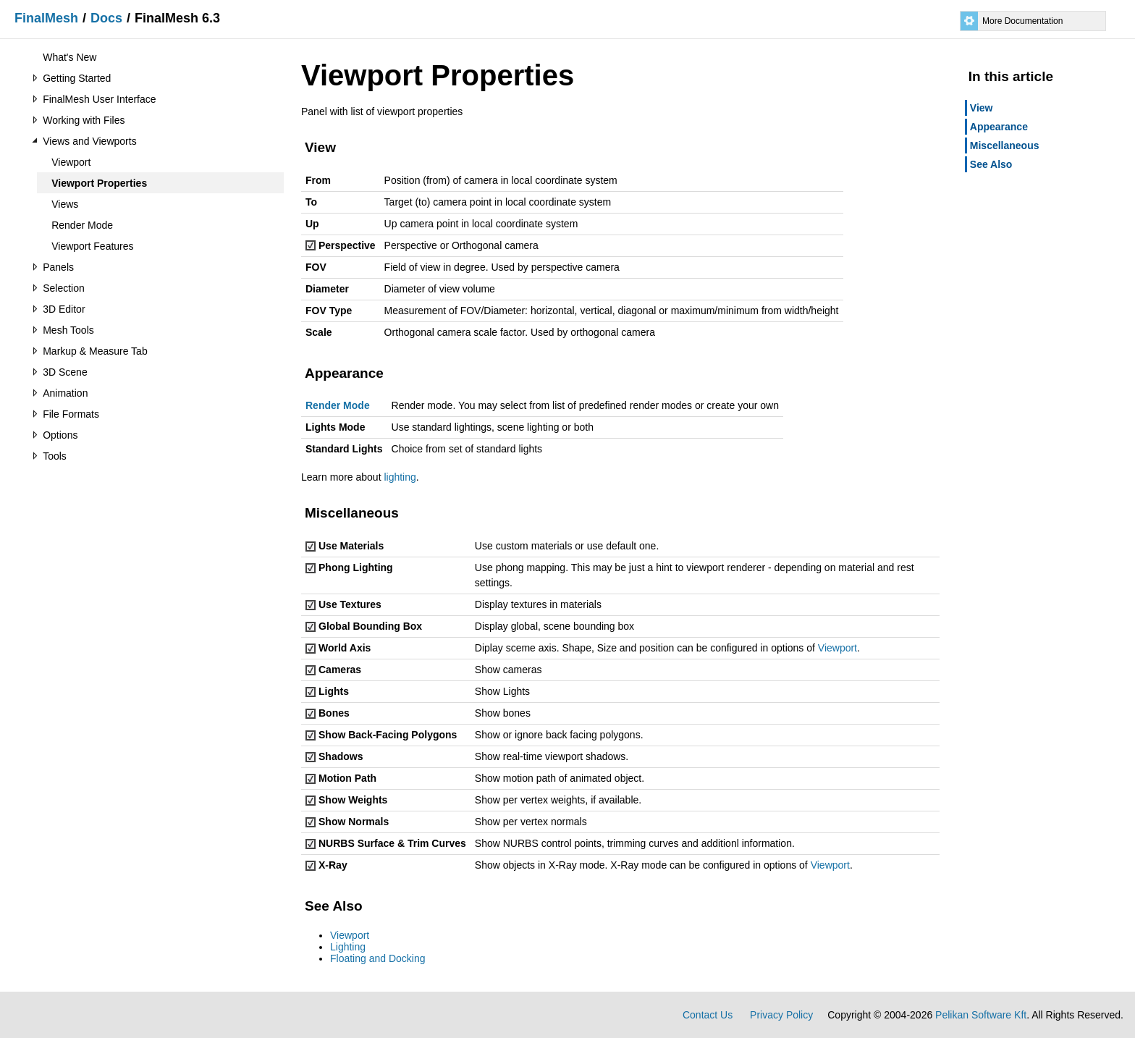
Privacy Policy (781, 1015)
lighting (399, 477)
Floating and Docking (378, 958)
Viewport (837, 648)
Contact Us (708, 1015)
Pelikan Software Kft (980, 1015)
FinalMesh (46, 18)
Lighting (348, 947)
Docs (106, 18)
